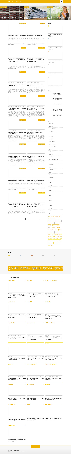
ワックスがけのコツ (52, 141)
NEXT (42, 218)
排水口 (53, 293)
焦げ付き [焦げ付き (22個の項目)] (56, 240)
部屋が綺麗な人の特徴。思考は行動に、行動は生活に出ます (25, 268)
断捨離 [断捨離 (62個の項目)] (54, 236)
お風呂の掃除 (4, 7)
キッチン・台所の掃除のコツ (53, 128)
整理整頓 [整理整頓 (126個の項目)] (56, 234)
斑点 (18, 203)
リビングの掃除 (42, 120)
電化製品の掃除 (42, 168)
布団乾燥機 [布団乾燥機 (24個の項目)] (58, 227)
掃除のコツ (15, 294)
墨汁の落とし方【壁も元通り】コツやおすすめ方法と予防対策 (36, 84)
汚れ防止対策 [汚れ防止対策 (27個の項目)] (50, 238)
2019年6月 (50, 187)
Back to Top (35, 447)
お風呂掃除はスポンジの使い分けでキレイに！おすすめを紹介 (17, 181)
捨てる (34, 4)
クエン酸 (14, 106)
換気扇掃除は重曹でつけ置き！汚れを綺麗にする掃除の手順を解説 (17, 157)
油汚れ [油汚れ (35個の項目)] (54, 238)
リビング (45, 4)
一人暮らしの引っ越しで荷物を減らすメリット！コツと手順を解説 (54, 419)
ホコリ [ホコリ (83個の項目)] (61, 223)
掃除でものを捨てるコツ (52, 62)
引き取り (16, 314)
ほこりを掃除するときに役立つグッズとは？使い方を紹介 (53, 317)
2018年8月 (50, 210)
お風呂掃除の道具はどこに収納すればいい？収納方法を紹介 (35, 157)
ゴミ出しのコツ (51, 131)
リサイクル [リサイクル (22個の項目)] (53, 225)
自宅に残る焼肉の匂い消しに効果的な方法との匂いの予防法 (36, 133)
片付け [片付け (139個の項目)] (59, 240)
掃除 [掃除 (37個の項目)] (52, 229)
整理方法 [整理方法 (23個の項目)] (60, 234)
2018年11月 (50, 203)
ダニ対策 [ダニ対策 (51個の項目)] (52, 223)
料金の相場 (22, 294)
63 (27, 218)
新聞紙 (21, 58)
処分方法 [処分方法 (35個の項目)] (58, 225)
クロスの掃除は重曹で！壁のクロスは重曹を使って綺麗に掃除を (54, 359)
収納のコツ (50, 149)
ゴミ (14, 314)
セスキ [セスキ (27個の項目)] (49, 223)
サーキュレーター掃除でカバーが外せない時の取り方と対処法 (14, 268)
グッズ (47, 315)
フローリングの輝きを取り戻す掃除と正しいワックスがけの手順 (35, 338)
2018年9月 (50, 208)
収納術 (40, 356)
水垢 (16, 106)
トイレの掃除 (51, 133)
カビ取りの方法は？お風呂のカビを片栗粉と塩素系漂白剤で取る (17, 84)
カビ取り (33, 58)
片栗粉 (22, 82)
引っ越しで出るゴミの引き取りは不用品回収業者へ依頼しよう (17, 316)
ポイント (35, 336)
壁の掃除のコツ (51, 151)
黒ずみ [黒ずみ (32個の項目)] (52, 245)
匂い (34, 130)
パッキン (36, 58)
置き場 (40, 376)
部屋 (20, 4)
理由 (54, 293)
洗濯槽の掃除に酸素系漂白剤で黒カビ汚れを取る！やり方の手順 (36, 181)
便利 (35, 203)
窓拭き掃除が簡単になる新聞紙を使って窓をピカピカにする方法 (36, 36)
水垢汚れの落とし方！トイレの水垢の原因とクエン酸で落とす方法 (36, 109)
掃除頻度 (19, 294)
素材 (38, 82)
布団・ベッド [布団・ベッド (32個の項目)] (53, 227)
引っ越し (19, 314)
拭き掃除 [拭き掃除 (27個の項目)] (49, 229)
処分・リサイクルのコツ (52, 146)
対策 (37, 130)
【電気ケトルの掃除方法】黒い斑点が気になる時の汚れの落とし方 (17, 205)
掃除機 (43, 356)
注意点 (18, 82)
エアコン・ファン (11, 294)
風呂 (41, 58)
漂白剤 (20, 82)
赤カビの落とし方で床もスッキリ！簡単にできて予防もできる (17, 36)
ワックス (38, 336)
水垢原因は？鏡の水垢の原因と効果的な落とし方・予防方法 (17, 133)
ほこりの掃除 (51, 136)
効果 (14, 130)
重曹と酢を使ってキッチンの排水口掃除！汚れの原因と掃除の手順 (54, 295)
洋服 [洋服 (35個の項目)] (60, 238)
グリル (33, 203)
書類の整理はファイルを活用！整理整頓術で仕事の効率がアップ (54, 399)
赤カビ (36, 293)
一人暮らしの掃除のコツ (52, 144)
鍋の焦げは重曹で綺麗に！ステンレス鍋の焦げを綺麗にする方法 (35, 399)
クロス (51, 356)
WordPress (26, 451)
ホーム (9, 4)
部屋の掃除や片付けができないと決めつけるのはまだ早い (54, 379)
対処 (37, 82)
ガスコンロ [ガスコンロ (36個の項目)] (49, 218)
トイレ (37, 4)
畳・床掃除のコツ (51, 169)
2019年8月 (50, 182)
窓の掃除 (27, 7)
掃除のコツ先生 (16, 450)
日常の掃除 (58, 315)
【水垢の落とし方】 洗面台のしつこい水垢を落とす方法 (17, 109)
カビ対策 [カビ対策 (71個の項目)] (52, 216)
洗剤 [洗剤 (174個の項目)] (49, 240)
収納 (30, 4)
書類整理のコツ (51, 167)
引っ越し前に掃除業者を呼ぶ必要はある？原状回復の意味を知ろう (17, 359)
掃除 (17, 203)
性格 (50, 376)
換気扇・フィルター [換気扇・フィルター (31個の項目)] (51, 234)
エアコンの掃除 (51, 123)
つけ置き (14, 376)
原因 (15, 130)
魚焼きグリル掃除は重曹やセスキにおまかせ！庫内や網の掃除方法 (36, 205)
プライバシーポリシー (56, 4)
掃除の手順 (42, 71)
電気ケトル (21, 203)
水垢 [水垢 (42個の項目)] (61, 236)
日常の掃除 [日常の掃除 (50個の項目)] (57, 236)
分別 (36, 376)
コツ (14, 58)
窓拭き (23, 58)
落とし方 (21, 106)
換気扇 (20, 376)
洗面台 (19, 106)
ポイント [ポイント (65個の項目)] (49, 225)
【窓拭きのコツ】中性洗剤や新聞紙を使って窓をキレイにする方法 (17, 60)
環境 (56, 376)
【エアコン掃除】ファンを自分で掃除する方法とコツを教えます (17, 296)
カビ (16, 82)
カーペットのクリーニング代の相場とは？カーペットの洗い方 (17, 420)
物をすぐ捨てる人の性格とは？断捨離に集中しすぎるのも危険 (36, 268)
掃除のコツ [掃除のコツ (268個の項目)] (56, 229)
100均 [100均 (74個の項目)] (49, 216)
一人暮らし (49, 4)
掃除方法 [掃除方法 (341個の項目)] (60, 229)
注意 (40, 58)
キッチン (13, 4)
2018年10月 (50, 205)
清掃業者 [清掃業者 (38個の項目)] (52, 240)
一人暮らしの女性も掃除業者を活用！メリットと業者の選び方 (54, 338)
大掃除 (24, 4)
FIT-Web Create (17, 451)
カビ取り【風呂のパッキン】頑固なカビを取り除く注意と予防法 (36, 60)
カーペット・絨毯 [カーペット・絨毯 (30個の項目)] (57, 216)
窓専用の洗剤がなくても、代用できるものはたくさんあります (59, 268)
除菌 (40, 293)
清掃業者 (58, 336)
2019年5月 (50, 190)
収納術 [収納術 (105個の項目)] (49, 227)
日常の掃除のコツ (51, 36)
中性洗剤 (18, 58)
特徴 (39, 106)
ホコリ (49, 315)
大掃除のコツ (23, 144)
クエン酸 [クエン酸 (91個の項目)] (54, 218)
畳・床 (17, 4)
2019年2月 (50, 195)
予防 (38, 58)
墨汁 (34, 82)
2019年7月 (50, 185)
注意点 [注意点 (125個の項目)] (57, 238)
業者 (21, 314)
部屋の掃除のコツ (51, 174)
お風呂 (41, 4)
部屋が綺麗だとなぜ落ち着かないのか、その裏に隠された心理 (48, 268)
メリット (50, 336)
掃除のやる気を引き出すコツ (53, 159)
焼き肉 (39, 130)
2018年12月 (50, 200)
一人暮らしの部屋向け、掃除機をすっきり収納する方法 (35, 359)
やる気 (27, 4)
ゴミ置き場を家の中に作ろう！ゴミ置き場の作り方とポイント (35, 379)
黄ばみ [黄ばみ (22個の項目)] (49, 245)
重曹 (23, 106)
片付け (54, 376)
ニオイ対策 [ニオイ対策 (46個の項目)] (56, 223)
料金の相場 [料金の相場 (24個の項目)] (49, 236)
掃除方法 (55, 315)
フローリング (31, 336)
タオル (16, 58)
